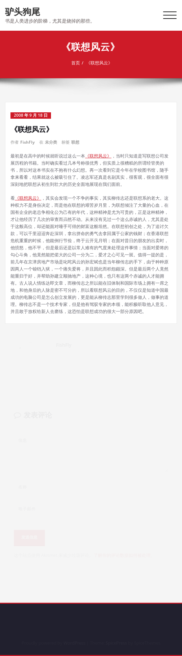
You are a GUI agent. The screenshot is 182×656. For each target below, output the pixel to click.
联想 (75, 142)
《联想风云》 (100, 63)
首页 (76, 63)
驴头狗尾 (22, 11)
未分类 (51, 142)
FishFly (27, 142)
